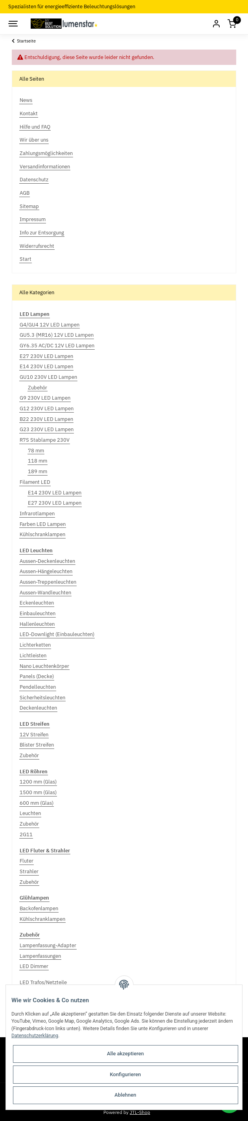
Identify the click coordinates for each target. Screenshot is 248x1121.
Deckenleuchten (38, 707)
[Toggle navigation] (12, 23)
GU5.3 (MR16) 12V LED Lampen (57, 335)
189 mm (37, 471)
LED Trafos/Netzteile (43, 982)
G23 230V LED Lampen (46, 429)
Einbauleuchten (37, 613)
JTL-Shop (140, 1112)
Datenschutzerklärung (34, 1035)
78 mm (36, 450)
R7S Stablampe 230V (45, 440)
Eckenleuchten (37, 602)
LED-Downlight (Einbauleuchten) (57, 634)
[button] (216, 23)
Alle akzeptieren (125, 1053)
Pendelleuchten (38, 687)
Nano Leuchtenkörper (44, 666)
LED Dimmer (34, 966)
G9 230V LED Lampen (45, 398)
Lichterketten (35, 645)
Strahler (29, 871)
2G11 (26, 834)
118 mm (37, 460)
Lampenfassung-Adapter (48, 945)
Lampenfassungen (40, 956)
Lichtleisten (33, 655)
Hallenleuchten (37, 624)
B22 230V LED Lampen (46, 419)
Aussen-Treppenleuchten (48, 582)
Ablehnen (125, 1095)
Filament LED (35, 482)
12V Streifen (34, 734)
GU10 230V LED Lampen (48, 377)
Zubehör (37, 387)
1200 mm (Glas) (38, 781)
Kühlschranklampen (42, 534)
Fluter (26, 860)
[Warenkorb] (232, 23)
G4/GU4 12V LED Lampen (49, 324)
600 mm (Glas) (36, 803)
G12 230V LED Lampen (46, 408)
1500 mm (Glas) (38, 792)
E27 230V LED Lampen (46, 356)
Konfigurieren (125, 1074)
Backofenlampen (39, 908)
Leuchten (30, 813)
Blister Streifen (37, 744)
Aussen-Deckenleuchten (47, 561)
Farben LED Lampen (43, 524)
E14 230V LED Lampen (46, 366)
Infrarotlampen (37, 513)
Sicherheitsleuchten (42, 697)
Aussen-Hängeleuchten (46, 571)
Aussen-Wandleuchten (45, 592)
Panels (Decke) (37, 676)
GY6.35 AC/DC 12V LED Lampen (57, 345)
